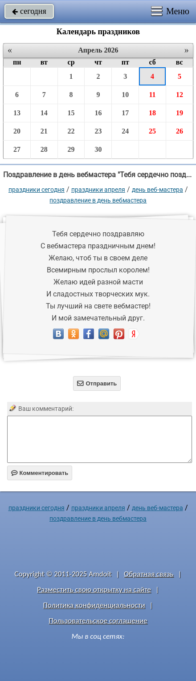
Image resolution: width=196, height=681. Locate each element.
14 (44, 113)
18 (152, 113)
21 (44, 131)
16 (98, 113)
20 (16, 131)
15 (71, 113)
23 (98, 131)
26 (179, 131)
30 (98, 149)
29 (71, 149)
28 (44, 149)
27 (16, 149)
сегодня (29, 11)
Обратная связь (149, 574)
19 (179, 113)
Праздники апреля (98, 189)
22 (71, 131)
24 (125, 131)
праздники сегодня (36, 189)
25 (152, 131)
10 (125, 94)
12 (179, 94)
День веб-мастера (157, 189)
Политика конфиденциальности (94, 605)
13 (16, 113)
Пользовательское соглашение (98, 620)
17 (125, 113)
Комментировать (40, 473)
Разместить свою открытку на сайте (94, 589)
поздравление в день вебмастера (98, 200)
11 (152, 94)
